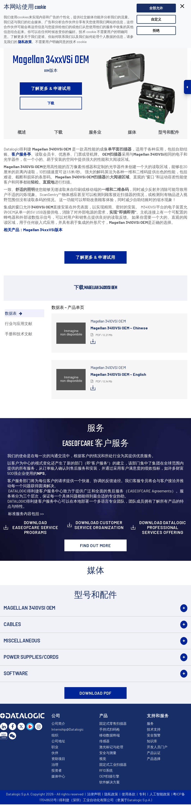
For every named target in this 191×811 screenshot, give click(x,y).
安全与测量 (107, 753)
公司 (55, 715)
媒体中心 (58, 776)
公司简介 (58, 723)
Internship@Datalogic (67, 729)
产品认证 (154, 753)
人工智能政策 (160, 794)
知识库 (152, 741)
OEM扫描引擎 (109, 776)
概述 (22, 132)
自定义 (156, 19)
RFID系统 (106, 770)
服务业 (95, 132)
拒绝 (156, 30)
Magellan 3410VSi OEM (29, 608)
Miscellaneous (22, 640)
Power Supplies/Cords (31, 657)
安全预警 (154, 735)
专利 (142, 794)
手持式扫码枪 (109, 729)
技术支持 (154, 729)
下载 (50, 103)
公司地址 (58, 741)
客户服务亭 (21, 154)
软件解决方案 (109, 782)
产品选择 (154, 759)
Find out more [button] (95, 545)
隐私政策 (25, 42)
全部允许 (156, 8)
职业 (54, 747)
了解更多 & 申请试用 (51, 88)
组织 (54, 735)
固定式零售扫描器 (113, 723)
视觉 (102, 759)
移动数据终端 (109, 735)
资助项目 (58, 759)
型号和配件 (168, 132)
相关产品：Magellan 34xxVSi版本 (33, 229)
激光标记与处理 (111, 747)
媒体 (132, 132)
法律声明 (94, 794)
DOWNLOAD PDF (95, 693)
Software (16, 673)
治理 (54, 764)
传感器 (104, 741)
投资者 (56, 770)
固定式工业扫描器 (113, 764)
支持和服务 (158, 715)
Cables (12, 624)
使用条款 (128, 794)
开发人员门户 (157, 747)
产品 (103, 715)
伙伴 (54, 753)
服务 (150, 723)
